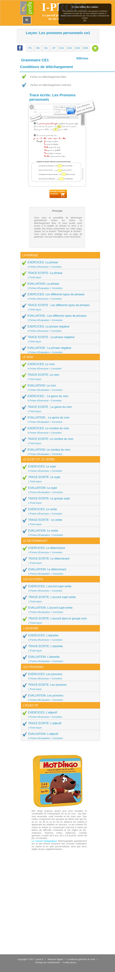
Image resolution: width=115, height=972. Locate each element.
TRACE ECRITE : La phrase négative (59, 339)
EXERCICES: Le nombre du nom (59, 430)
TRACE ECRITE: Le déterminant (59, 560)
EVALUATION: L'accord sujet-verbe (59, 609)
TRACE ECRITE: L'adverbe (59, 648)
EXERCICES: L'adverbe (59, 637)
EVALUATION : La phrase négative (59, 350)
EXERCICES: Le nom (59, 366)
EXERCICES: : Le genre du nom (59, 398)
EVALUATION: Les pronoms (59, 697)
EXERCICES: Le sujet (59, 468)
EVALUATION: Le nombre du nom (59, 451)
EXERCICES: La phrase (59, 264)
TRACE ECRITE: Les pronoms (59, 686)
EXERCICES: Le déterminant (59, 550)
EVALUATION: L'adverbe (59, 659)
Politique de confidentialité (47, 962)
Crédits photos (70, 962)
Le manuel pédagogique (44, 841)
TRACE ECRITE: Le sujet (59, 479)
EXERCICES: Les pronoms (59, 676)
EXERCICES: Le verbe (59, 511)
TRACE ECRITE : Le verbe (59, 522)
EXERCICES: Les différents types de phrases (59, 296)
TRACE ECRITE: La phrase (59, 275)
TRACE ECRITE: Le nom (59, 376)
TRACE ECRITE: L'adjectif (59, 725)
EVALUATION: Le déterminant (59, 571)
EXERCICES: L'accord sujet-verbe (59, 588)
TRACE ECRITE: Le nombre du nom (59, 441)
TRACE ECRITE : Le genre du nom (59, 409)
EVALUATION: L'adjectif (59, 736)
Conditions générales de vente (81, 959)
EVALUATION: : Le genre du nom (59, 419)
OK (84, 20)
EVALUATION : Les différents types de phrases (59, 317)
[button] (30, 48)
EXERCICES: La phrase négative (59, 328)
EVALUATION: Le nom (59, 387)
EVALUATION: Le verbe (59, 532)
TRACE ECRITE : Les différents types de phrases (59, 307)
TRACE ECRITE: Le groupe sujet (59, 500)
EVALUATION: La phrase (59, 285)
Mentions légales (54, 959)
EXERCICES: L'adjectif (59, 714)
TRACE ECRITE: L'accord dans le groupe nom (59, 620)
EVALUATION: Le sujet (59, 490)
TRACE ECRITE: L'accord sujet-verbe (59, 599)
